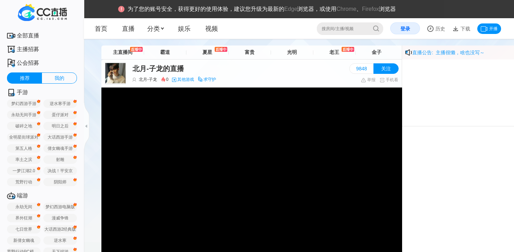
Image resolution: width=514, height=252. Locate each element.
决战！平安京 (60, 170)
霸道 (165, 52)
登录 (405, 28)
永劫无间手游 (23, 114)
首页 (101, 28)
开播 (489, 28)
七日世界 (23, 229)
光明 (292, 52)
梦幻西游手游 (23, 103)
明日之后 (60, 126)
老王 (334, 52)
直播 (128, 28)
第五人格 (23, 148)
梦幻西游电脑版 (60, 206)
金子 (376, 52)
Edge (290, 9)
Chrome (346, 9)
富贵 (250, 52)
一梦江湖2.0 (24, 170)
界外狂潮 (23, 218)
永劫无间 (23, 206)
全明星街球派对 (23, 137)
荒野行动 (23, 182)
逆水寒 (60, 240)
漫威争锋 (60, 218)
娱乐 (184, 28)
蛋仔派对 (60, 114)
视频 (211, 28)
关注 (386, 68)
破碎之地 (23, 126)
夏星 (207, 52)
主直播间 (123, 52)
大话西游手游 (60, 137)
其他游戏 (185, 79)
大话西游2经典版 (60, 229)
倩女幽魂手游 (60, 148)
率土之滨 (23, 159)
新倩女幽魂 (23, 240)
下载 (464, 28)
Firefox (370, 9)
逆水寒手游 (60, 103)
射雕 (60, 159)
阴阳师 (60, 182)
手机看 (389, 79)
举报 (368, 79)
